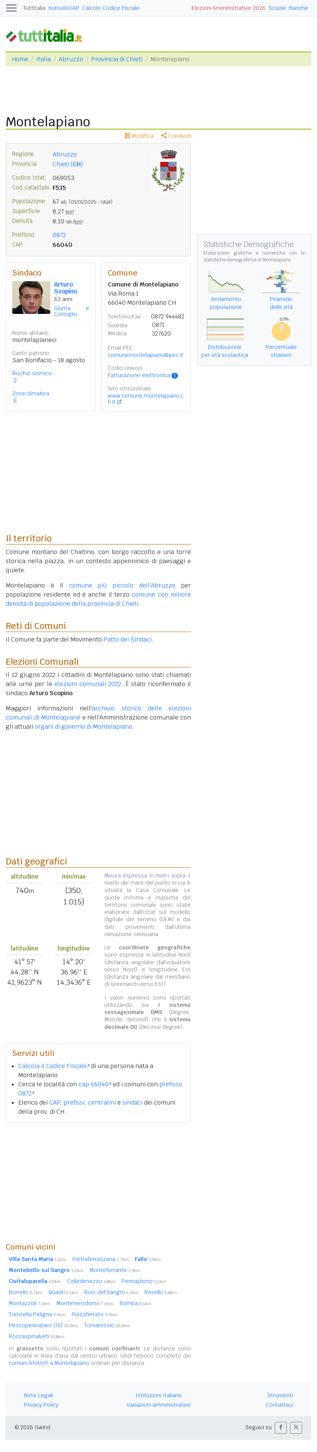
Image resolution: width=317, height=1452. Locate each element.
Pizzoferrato (94, 1314)
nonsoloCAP (63, 8)
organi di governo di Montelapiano (83, 727)
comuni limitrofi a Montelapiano (49, 1363)
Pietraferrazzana (100, 1259)
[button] (281, 1428)
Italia (43, 59)
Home (20, 59)
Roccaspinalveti (36, 1336)
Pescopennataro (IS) (43, 1325)
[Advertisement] (98, 1182)
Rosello (160, 1292)
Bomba (135, 1303)
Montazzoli (29, 1303)
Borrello (25, 1292)
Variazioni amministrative (158, 1404)
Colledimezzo (91, 1281)
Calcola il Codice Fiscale (54, 1066)
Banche (298, 8)
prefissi (74, 1103)
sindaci (132, 1103)
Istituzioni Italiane (159, 1395)
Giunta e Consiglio (71, 311)
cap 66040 (94, 1084)
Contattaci (279, 1404)
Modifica (139, 135)
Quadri (63, 1292)
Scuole (277, 8)
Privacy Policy (41, 1404)
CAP (54, 1103)
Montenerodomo (85, 1303)
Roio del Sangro (111, 1292)
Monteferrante (115, 1270)
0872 (59, 235)
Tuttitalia (34, 8)
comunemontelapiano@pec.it (145, 355)
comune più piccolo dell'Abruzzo (122, 585)
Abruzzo (71, 59)
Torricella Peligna (37, 1314)
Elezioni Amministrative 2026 (229, 8)
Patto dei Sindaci (127, 639)
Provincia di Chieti (116, 59)
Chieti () (68, 164)
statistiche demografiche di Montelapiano (247, 260)
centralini (102, 1103)
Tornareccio (107, 1325)
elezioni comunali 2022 (87, 684)
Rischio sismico (32, 373)
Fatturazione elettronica (143, 375)
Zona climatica (30, 393)
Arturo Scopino (65, 287)
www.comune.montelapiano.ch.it (145, 398)
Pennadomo (144, 1281)
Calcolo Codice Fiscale (110, 8)
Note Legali (38, 1395)
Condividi (176, 135)
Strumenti (280, 1395)
